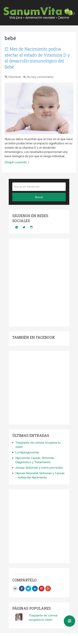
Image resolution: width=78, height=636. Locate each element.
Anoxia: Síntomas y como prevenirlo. (39, 467)
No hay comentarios (40, 77)
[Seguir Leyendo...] (17, 162)
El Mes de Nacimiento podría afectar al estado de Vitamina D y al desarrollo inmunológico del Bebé (37, 58)
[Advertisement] (39, 282)
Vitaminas (14, 77)
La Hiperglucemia (27, 452)
